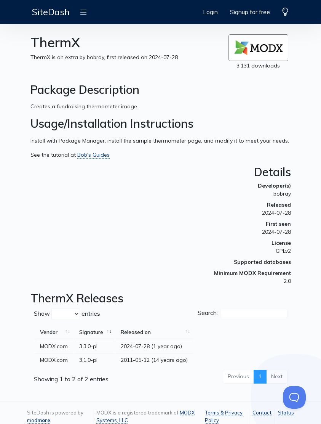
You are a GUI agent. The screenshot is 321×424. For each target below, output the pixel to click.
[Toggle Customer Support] (294, 397)
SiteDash (51, 12)
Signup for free (250, 12)
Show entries (67, 314)
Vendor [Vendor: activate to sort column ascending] (48, 332)
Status (286, 413)
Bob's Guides (93, 154)
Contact (261, 413)
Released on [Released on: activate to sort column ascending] (136, 332)
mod (38, 420)
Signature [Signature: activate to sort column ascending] (91, 332)
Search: (242, 313)
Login (210, 12)
